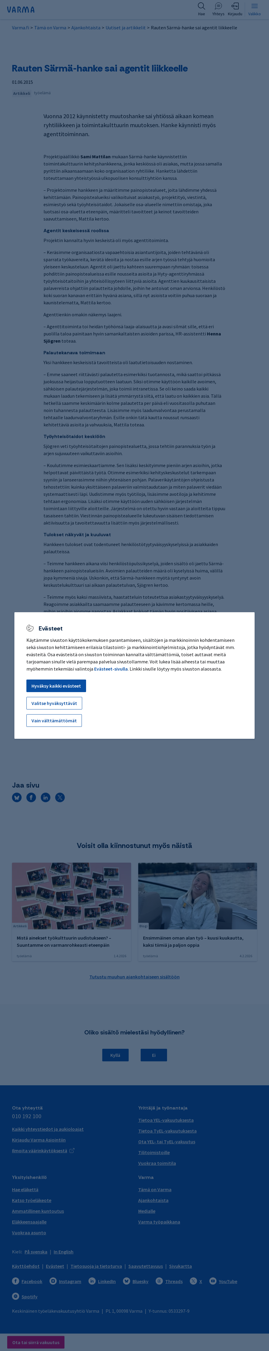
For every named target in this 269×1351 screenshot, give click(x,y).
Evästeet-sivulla (111, 669)
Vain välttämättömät (54, 721)
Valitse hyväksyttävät (54, 703)
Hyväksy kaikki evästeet (56, 686)
